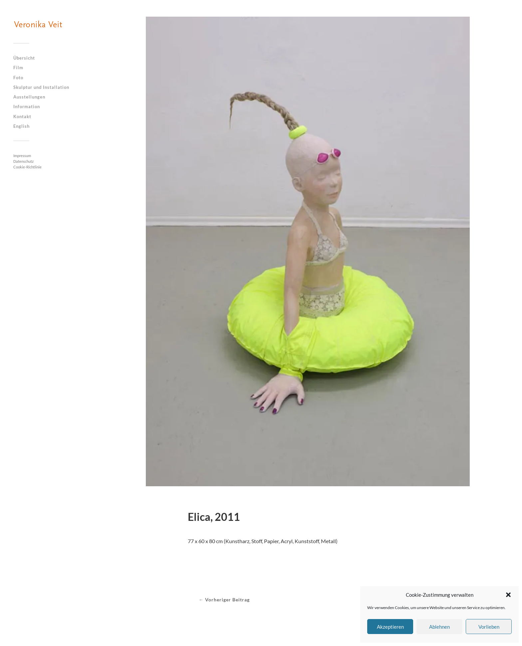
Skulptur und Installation (41, 87)
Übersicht (24, 58)
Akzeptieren (390, 627)
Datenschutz (23, 161)
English (21, 126)
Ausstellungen (29, 97)
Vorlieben (488, 627)
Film (18, 67)
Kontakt (22, 116)
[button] (508, 594)
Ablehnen (439, 627)
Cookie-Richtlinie (27, 167)
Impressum (22, 155)
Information (26, 106)
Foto (18, 77)
